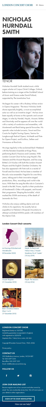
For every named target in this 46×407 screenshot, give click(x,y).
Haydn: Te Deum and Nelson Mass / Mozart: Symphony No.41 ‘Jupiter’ (33, 250)
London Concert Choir (17, 5)
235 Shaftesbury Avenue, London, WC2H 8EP (17, 356)
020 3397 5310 (10, 359)
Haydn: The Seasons (31, 279)
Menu (40, 5)
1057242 (20, 330)
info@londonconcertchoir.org (16, 364)
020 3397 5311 (14, 361)
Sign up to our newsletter (18, 399)
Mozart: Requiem (8, 279)
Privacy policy (6, 348)
